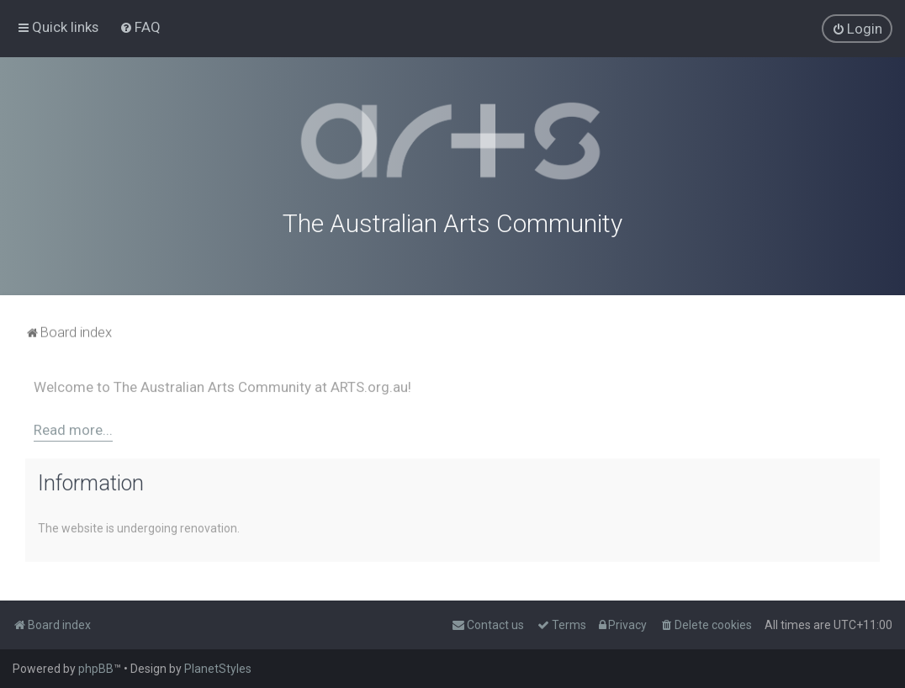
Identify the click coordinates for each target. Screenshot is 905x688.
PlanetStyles (217, 668)
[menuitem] (140, 27)
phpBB (96, 668)
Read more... (73, 428)
